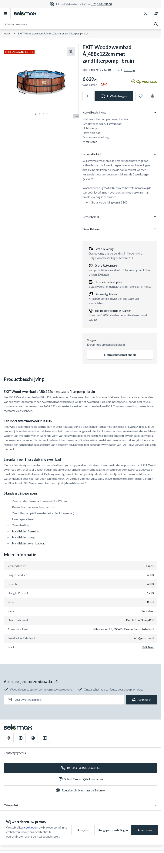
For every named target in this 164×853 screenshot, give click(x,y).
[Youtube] (45, 738)
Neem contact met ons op (120, 354)
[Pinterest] (33, 738)
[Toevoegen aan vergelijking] (152, 96)
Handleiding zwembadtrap (28, 543)
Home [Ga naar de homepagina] (7, 33)
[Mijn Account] (145, 13)
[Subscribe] (141, 699)
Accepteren (144, 830)
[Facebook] (9, 738)
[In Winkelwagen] (114, 96)
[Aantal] (87, 96)
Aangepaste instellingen (113, 830)
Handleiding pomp (23, 537)
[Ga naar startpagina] (25, 13)
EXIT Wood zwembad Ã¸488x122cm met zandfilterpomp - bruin (53, 33)
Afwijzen (82, 830)
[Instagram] (21, 738)
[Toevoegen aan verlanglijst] (140, 96)
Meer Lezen (89, 141)
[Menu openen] (5, 13)
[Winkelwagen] (156, 13)
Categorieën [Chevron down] (80, 805)
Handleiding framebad (26, 531)
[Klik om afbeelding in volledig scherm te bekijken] (71, 51)
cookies (29, 827)
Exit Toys (129, 70)
